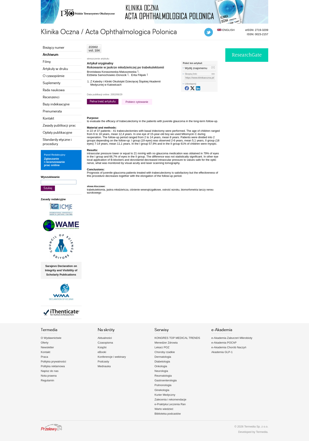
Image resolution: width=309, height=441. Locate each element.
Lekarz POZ (161, 347)
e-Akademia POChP (223, 342)
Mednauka (104, 366)
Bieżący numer (53, 48)
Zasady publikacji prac (59, 125)
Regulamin (47, 380)
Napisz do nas (49, 371)
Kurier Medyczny (164, 394)
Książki (102, 347)
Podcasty (103, 361)
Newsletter (47, 347)
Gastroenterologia (165, 380)
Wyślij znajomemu (196, 68)
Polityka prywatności (53, 361)
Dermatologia (162, 356)
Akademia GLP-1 (222, 352)
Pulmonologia (162, 385)
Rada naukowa (54, 90)
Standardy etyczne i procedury (57, 142)
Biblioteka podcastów (167, 413)
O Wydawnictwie (51, 337)
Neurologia (161, 371)
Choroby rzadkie (164, 352)
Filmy (47, 62)
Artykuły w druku (55, 69)
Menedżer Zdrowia (166, 342)
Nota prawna (49, 375)
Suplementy (51, 83)
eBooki (102, 352)
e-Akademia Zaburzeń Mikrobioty (231, 337)
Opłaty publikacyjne (57, 133)
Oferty (44, 342)
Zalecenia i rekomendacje (170, 399)
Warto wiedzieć (163, 409)
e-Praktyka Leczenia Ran (170, 404)
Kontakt (48, 118)
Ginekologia (161, 390)
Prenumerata (52, 111)
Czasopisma (105, 342)
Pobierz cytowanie (137, 101)
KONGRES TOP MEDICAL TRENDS (177, 337)
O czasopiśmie (53, 76)
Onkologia (160, 366)
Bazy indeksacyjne (56, 104)
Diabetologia (162, 361)
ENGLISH (226, 30)
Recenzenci (51, 97)
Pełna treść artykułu (103, 101)
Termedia (261, 431)
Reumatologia (163, 375)
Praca (44, 356)
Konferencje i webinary (112, 356)
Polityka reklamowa (53, 366)
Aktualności (105, 337)
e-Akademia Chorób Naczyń (228, 347)
